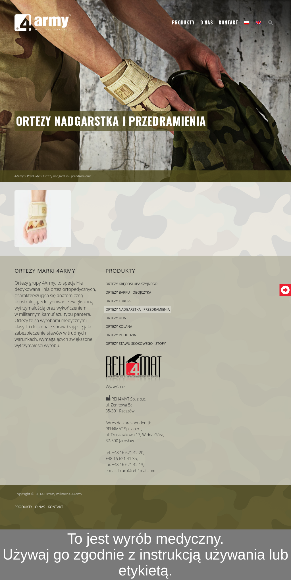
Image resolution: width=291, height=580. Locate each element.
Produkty (183, 22)
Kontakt (228, 22)
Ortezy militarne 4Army (63, 493)
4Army (19, 176)
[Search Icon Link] (271, 23)
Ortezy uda (115, 318)
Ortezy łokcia (117, 301)
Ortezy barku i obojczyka (128, 292)
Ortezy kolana (118, 326)
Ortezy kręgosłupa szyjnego (131, 283)
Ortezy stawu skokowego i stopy (135, 343)
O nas (206, 22)
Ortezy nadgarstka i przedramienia (111, 120)
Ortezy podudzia (120, 335)
